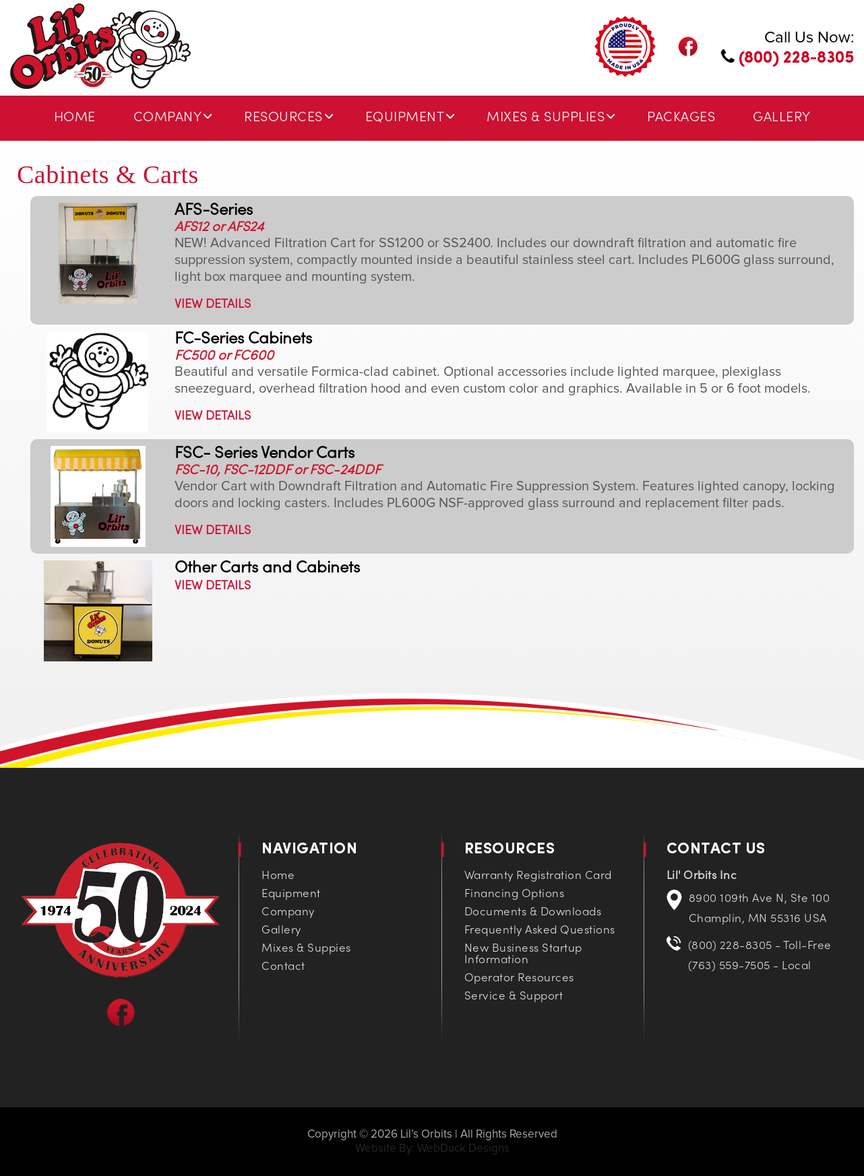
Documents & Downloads (533, 912)
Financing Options (514, 894)
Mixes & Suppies (306, 949)
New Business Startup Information (523, 955)
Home (75, 118)
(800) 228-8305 (787, 59)
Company (167, 118)
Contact (283, 967)
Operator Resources (519, 978)
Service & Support (513, 996)
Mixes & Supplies (546, 118)
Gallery (782, 118)
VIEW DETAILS (213, 305)
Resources (283, 118)
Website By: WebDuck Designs (432, 1148)
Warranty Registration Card (538, 876)
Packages (681, 118)
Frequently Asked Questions (539, 930)
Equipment (405, 118)
